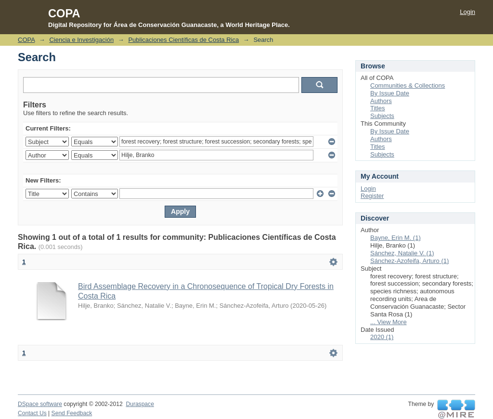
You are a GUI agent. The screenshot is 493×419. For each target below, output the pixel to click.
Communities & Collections (407, 85)
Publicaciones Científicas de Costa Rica (183, 39)
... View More (388, 322)
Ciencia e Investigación (81, 39)
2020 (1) (381, 336)
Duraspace (140, 404)
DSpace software (40, 404)
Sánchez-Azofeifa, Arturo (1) (409, 260)
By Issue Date (389, 93)
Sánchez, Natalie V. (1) (402, 253)
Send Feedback (72, 413)
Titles (377, 108)
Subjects (382, 115)
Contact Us (32, 413)
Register (372, 195)
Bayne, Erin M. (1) (395, 237)
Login (467, 11)
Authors (381, 101)
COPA (26, 39)
